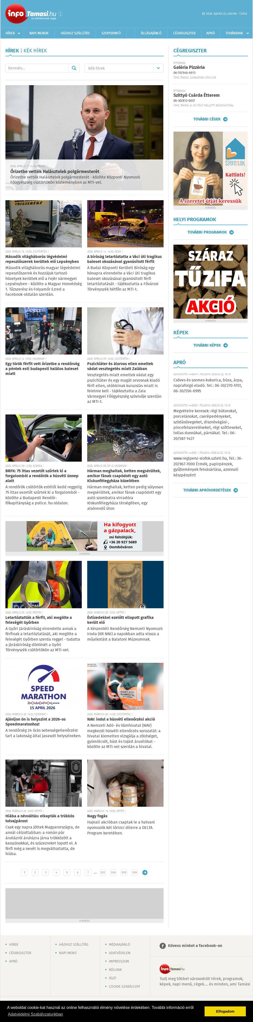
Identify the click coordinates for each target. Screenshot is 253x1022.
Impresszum (119, 961)
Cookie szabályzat (124, 986)
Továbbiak (234, 33)
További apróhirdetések (207, 490)
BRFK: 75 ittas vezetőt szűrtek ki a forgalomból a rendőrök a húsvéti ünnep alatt (42, 476)
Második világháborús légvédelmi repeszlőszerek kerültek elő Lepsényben (42, 259)
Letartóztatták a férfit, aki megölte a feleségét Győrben (38, 620)
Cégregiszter (184, 33)
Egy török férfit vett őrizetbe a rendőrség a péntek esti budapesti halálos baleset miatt (42, 369)
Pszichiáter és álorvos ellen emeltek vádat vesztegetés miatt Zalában (120, 366)
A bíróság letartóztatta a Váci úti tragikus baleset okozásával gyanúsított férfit (124, 259)
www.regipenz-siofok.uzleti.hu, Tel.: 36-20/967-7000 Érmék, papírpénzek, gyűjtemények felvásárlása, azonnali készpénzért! (208, 466)
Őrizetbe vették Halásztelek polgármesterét (54, 171)
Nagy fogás (97, 816)
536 (134, 872)
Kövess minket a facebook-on (195, 946)
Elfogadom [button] (225, 1011)
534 (113, 872)
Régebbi (145, 872)
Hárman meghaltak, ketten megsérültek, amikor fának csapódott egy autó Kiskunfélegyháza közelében (124, 476)
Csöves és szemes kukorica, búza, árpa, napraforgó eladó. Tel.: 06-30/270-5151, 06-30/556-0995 (208, 385)
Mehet (74, 68)
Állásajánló (151, 33)
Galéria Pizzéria (189, 67)
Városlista (60, 14)
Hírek (10, 33)
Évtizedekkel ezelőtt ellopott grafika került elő (120, 620)
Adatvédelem (119, 953)
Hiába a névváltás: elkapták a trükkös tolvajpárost (39, 818)
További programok (207, 232)
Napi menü (68, 953)
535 (124, 872)
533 (103, 872)
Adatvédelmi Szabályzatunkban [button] (35, 1014)
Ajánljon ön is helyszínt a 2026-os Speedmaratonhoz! (35, 721)
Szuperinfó (111, 33)
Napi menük (39, 33)
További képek (207, 345)
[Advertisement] (84, 903)
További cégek (207, 119)
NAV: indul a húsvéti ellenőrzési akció (121, 719)
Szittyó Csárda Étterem (196, 95)
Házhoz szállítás (75, 33)
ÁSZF (112, 978)
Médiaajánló (119, 944)
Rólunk (115, 970)
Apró (210, 33)
